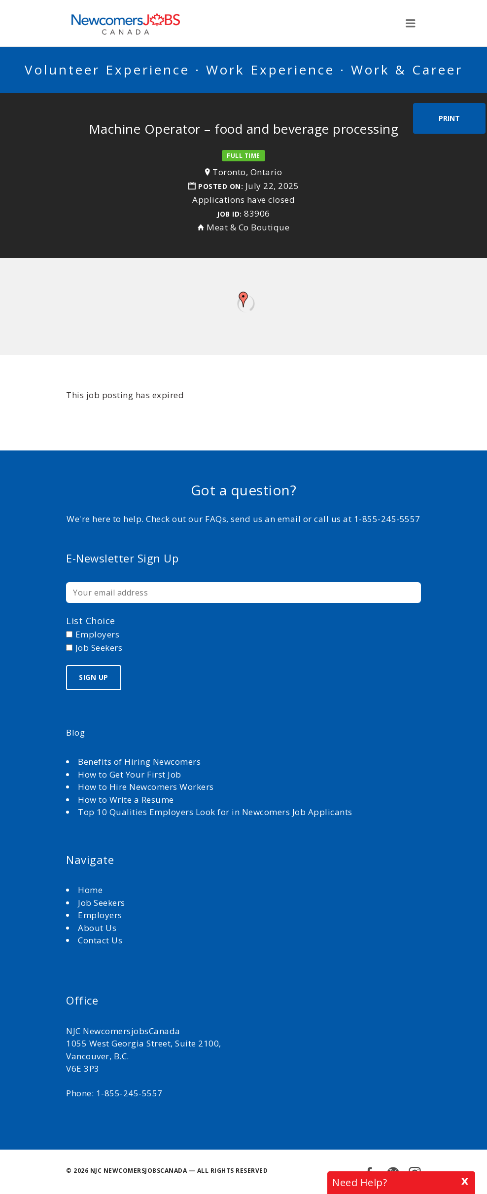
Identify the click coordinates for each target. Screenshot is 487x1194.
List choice (90, 621)
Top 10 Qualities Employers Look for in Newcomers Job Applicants (215, 812)
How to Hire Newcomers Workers (146, 786)
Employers (100, 915)
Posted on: (221, 186)
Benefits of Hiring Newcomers (139, 761)
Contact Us (100, 940)
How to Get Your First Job (129, 774)
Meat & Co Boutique (248, 227)
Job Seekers (101, 902)
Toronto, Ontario (247, 172)
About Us (98, 927)
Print (449, 118)
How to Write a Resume (126, 799)
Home (91, 890)
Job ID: (229, 214)
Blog (75, 732)
